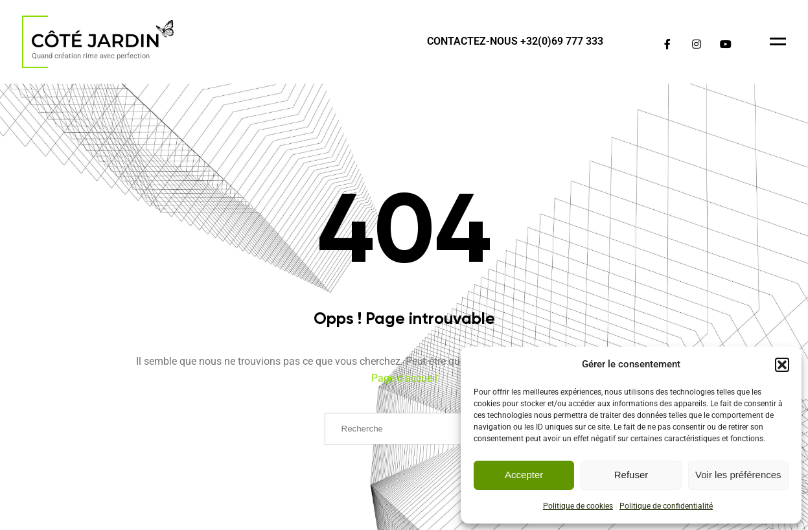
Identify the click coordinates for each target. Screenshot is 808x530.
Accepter (524, 474)
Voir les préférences (738, 474)
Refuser (631, 474)
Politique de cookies (578, 506)
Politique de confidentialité (666, 506)
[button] (782, 364)
